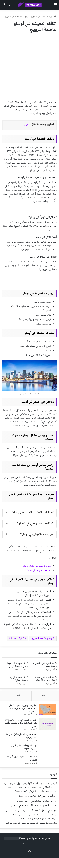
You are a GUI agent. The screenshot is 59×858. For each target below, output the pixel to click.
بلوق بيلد (26, 844)
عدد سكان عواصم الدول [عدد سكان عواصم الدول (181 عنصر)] (26, 805)
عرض (26, 124)
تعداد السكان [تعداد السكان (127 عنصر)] (20, 791)
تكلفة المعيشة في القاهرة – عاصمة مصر (45, 665)
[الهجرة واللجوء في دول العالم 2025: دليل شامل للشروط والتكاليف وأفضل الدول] (47, 724)
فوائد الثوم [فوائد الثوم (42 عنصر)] (37, 815)
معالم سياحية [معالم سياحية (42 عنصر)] (19, 819)
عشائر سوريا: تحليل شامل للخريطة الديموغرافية (21, 736)
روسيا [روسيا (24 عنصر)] (27, 801)
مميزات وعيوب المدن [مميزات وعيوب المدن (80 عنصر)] (15, 823)
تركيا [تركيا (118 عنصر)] (31, 791)
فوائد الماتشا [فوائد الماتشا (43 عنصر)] (51, 818)
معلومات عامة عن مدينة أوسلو (37, 566)
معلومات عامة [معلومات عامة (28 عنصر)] (51, 823)
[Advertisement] (29, 65)
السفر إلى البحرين (38, 16)
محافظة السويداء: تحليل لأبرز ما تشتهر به (22, 758)
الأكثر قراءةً (15, 696)
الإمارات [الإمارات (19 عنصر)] (6, 783)
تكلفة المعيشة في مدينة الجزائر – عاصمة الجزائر (46, 678)
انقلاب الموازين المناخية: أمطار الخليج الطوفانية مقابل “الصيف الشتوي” (23, 709)
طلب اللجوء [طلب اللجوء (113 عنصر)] (50, 806)
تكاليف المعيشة (17, 638)
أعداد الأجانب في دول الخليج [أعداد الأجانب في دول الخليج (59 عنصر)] (24, 784)
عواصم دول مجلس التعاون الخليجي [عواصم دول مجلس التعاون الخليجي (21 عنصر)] (18, 811)
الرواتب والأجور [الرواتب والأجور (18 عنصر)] (36, 787)
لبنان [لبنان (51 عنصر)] (29, 819)
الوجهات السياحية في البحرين (17, 16)
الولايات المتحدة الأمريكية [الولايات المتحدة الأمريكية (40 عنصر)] (46, 791)
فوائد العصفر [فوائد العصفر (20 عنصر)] (26, 815)
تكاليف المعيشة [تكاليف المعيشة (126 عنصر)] (27, 796)
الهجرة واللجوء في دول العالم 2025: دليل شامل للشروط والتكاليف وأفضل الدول (20, 723)
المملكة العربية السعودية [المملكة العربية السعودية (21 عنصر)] (14, 787)
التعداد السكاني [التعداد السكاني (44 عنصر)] (50, 787)
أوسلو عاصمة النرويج (42, 638)
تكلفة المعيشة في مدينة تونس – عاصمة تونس (17, 665)
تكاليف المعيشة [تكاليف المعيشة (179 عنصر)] (47, 796)
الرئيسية (51, 16)
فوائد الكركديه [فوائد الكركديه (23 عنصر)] (16, 815)
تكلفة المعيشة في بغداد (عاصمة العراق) (17, 678)
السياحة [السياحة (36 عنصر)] (26, 787)
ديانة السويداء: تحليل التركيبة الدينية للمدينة (23, 747)
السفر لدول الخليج (45, 838)
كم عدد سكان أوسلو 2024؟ (39, 570)
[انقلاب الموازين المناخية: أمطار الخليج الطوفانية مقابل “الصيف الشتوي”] (47, 709)
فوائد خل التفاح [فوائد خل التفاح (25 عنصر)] (38, 818)
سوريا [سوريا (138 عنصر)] (20, 801)
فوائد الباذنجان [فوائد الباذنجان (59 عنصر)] (50, 815)
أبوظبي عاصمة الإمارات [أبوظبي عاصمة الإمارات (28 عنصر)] (48, 783)
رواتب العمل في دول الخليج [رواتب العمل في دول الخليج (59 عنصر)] (43, 801)
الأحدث (45, 696)
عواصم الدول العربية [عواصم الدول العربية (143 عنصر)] (44, 810)
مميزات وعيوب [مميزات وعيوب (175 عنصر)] (36, 823)
